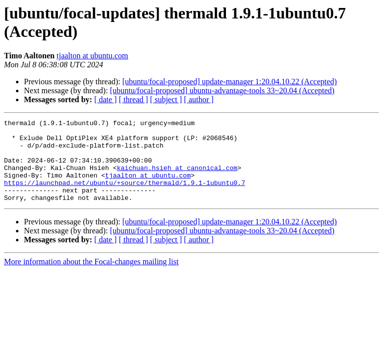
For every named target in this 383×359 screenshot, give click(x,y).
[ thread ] (133, 99)
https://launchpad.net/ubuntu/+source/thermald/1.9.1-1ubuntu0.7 (124, 195)
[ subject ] (166, 99)
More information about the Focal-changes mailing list (91, 278)
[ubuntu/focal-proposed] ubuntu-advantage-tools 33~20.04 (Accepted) (222, 90)
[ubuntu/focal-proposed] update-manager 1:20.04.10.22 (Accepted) (229, 81)
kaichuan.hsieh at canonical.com (177, 178)
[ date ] (105, 99)
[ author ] (199, 99)
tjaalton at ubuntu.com (93, 55)
